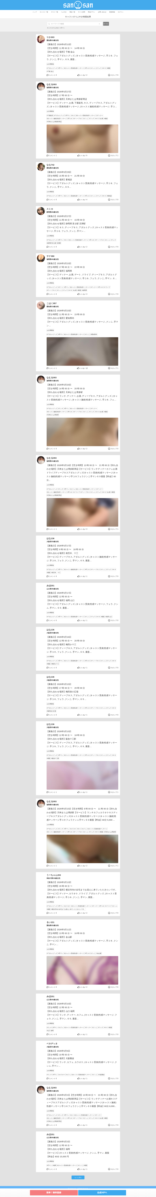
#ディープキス (77, 118)
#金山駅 (99, 953)
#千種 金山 (50, 71)
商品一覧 (72, 12)
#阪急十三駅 (55, 758)
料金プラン (91, 12)
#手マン (60, 68)
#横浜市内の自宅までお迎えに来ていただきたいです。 (68, 909)
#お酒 (101, 118)
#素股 (108, 68)
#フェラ (99, 68)
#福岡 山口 (108, 616)
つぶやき (64, 12)
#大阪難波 (101, 1074)
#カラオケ (73, 829)
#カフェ (72, 489)
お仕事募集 (50, 64)
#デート (60, 287)
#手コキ (87, 68)
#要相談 (109, 196)
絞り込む (106, 23)
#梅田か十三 (55, 664)
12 (82, 368)
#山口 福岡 (50, 1030)
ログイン (120, 12)
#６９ (104, 68)
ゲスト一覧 (54, 12)
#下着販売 (50, 115)
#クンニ (93, 68)
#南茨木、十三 (55, 572)
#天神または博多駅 (53, 415)
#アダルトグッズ (52, 68)
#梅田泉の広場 (51, 711)
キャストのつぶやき (53, 28)
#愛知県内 (94, 334)
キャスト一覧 (44, 12)
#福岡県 (84, 290)
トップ (35, 12)
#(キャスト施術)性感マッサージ (57, 118)
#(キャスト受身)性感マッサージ (74, 68)
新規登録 (112, 12)
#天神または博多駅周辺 (54, 121)
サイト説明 (81, 12)
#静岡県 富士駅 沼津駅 (54, 243)
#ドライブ (107, 287)
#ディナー (100, 115)
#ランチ (60, 408)
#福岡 (54, 1165)
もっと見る (78, 1177)
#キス (73, 115)
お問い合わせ (102, 12)
